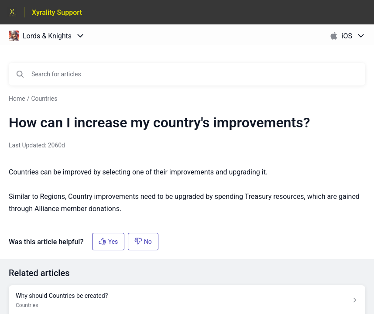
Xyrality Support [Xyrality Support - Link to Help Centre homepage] (57, 12)
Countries (44, 98)
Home (17, 98)
